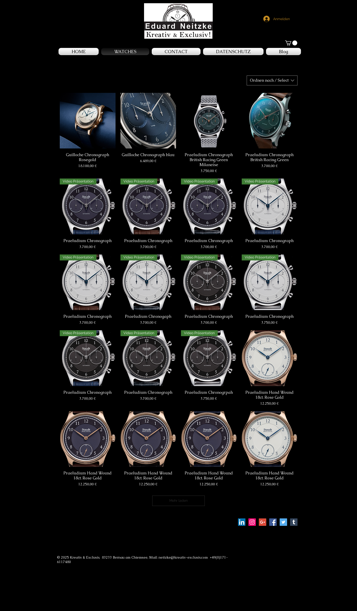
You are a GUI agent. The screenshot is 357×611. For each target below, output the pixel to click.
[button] (291, 42)
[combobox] (272, 80)
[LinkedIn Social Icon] (241, 522)
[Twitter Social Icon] (283, 522)
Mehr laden (178, 501)
